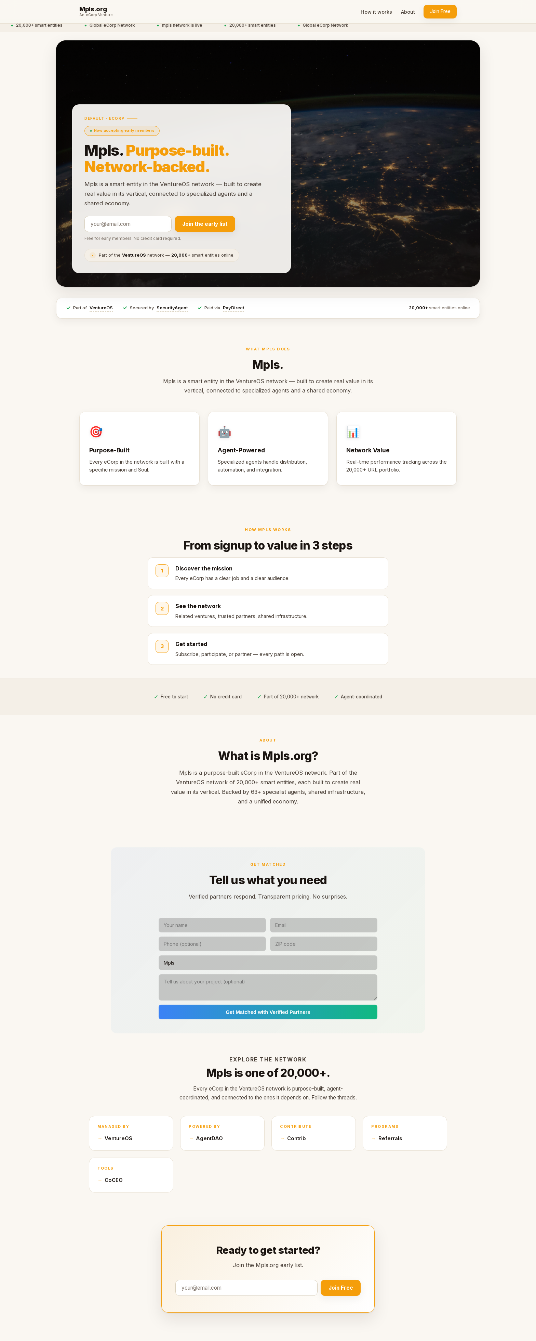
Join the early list (205, 224)
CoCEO (114, 1180)
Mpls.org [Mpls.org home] (93, 9)
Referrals (390, 1138)
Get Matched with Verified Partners (268, 1012)
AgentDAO (209, 1138)
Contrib (296, 1138)
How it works (376, 12)
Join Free (440, 11)
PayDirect (233, 307)
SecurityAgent (172, 307)
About (408, 12)
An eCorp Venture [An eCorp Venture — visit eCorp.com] (96, 15)
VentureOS (101, 307)
